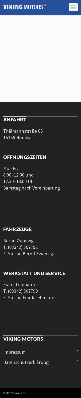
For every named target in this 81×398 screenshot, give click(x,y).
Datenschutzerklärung (26, 362)
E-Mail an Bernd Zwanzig (28, 254)
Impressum (14, 352)
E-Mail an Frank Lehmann (28, 297)
